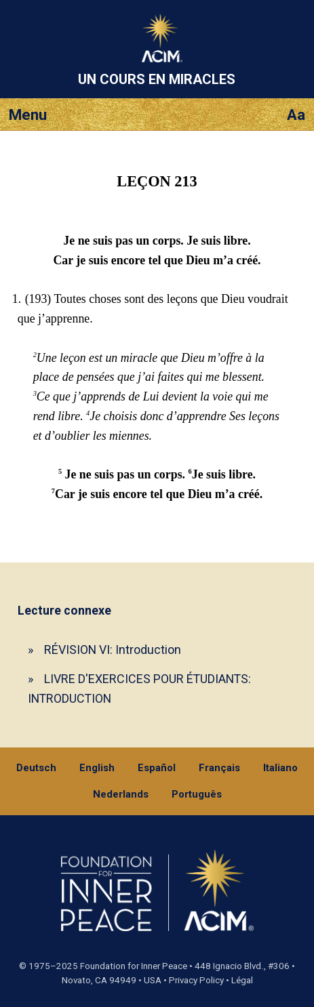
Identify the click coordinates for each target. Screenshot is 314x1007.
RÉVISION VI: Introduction (112, 649)
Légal (242, 980)
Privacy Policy (196, 980)
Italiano (280, 768)
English (97, 768)
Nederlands (121, 794)
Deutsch (36, 768)
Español (157, 768)
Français (219, 768)
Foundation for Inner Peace (133, 966)
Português (197, 794)
